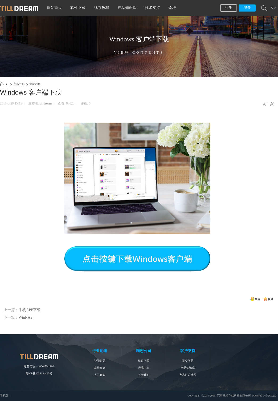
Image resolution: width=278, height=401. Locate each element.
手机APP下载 (30, 310)
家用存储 (99, 367)
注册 (228, 8)
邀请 (257, 299)
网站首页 (54, 8)
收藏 (270, 299)
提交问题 (187, 360)
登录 (247, 8)
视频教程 (101, 8)
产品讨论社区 (187, 375)
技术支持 (152, 8)
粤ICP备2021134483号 (38, 373)
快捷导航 (273, 8)
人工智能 (99, 375)
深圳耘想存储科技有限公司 (2, 84)
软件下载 (78, 8)
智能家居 (99, 360)
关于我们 (143, 375)
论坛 (172, 8)
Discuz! (272, 395)
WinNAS (26, 317)
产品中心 (19, 84)
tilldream (46, 103)
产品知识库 (127, 8)
